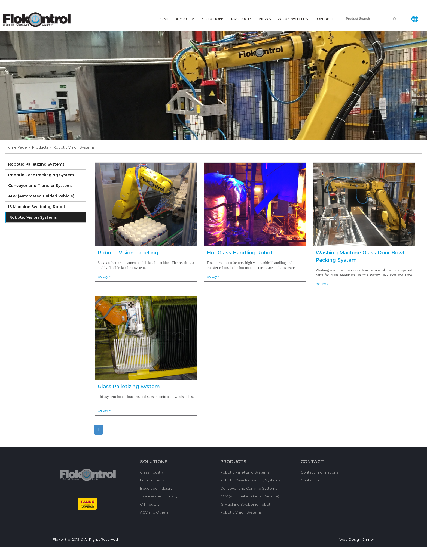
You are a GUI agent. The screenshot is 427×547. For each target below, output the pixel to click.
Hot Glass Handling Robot (240, 253)
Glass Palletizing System (129, 387)
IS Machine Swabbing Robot (36, 206)
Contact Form (313, 480)
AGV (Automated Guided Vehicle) (41, 196)
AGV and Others (154, 512)
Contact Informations (319, 472)
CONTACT (324, 19)
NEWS (265, 19)
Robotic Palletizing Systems (36, 164)
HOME (163, 19)
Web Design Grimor (356, 539)
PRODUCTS (241, 19)
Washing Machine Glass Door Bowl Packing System (360, 256)
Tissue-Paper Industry (159, 496)
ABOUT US (186, 19)
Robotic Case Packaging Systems (250, 480)
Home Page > (18, 147)
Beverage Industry (156, 488)
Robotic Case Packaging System (41, 174)
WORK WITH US (292, 19)
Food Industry (152, 480)
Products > (42, 147)
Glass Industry (152, 472)
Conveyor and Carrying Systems (248, 488)
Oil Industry (150, 504)
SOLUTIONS (213, 19)
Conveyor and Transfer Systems (40, 185)
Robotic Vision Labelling (128, 253)
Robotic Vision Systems (73, 147)
